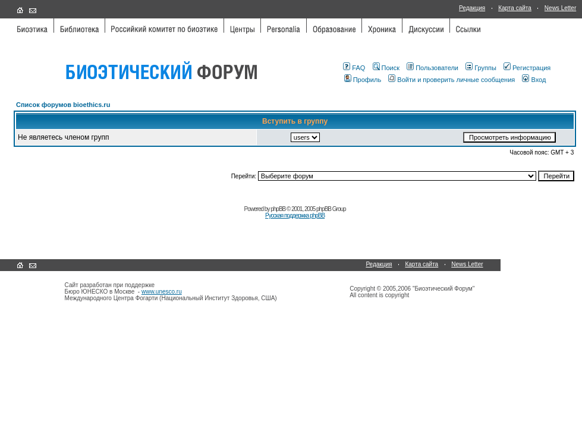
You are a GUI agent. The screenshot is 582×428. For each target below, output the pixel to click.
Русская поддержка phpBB (295, 215)
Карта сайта (514, 8)
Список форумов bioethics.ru (63, 104)
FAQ (354, 67)
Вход (534, 79)
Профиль (363, 79)
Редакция (472, 8)
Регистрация (527, 67)
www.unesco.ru (161, 291)
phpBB (277, 209)
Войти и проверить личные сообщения (451, 79)
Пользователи (432, 67)
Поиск (386, 67)
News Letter (560, 8)
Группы (480, 67)
